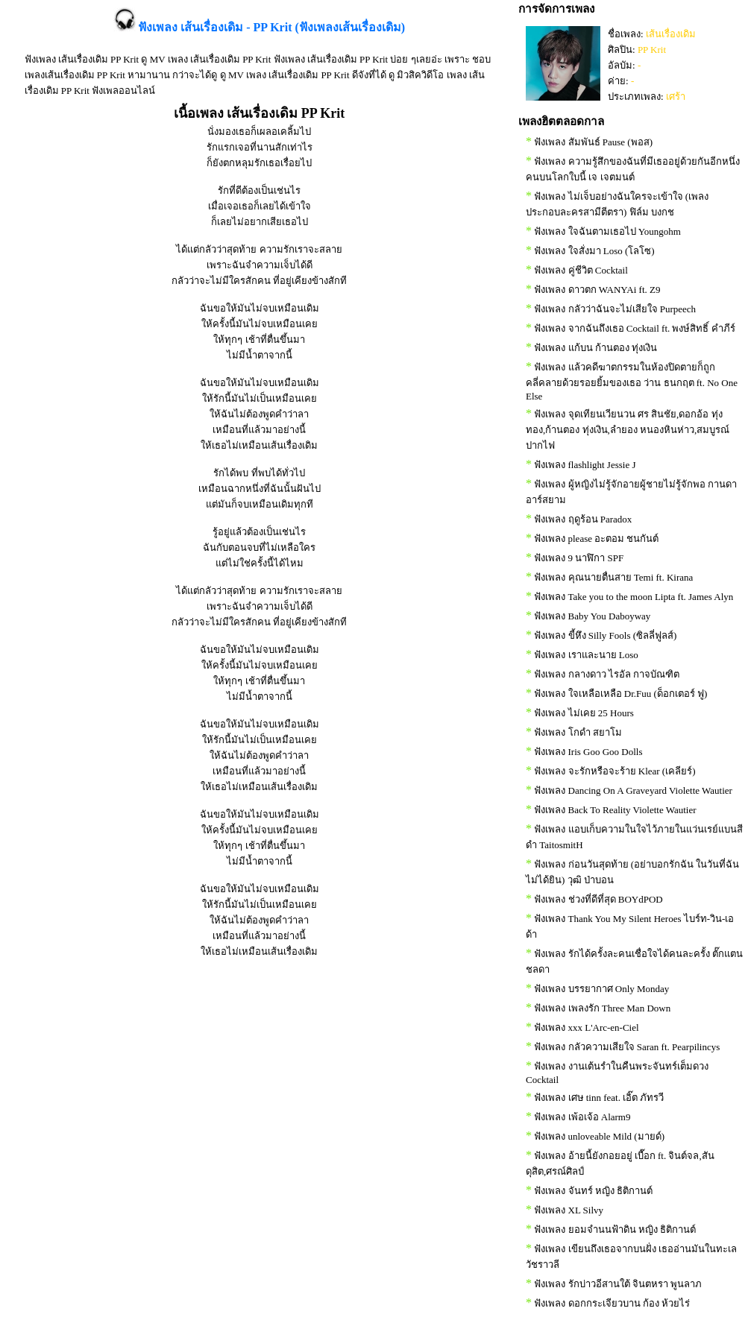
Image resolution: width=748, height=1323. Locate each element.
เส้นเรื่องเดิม (671, 34)
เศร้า (675, 96)
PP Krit (652, 49)
